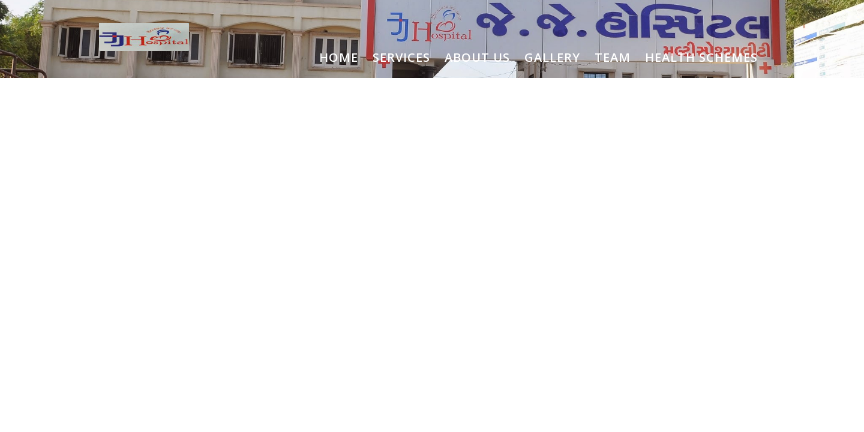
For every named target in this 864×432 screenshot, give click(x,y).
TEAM (613, 57)
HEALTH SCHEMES (701, 57)
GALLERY (552, 57)
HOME (338, 57)
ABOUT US (477, 57)
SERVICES (401, 57)
